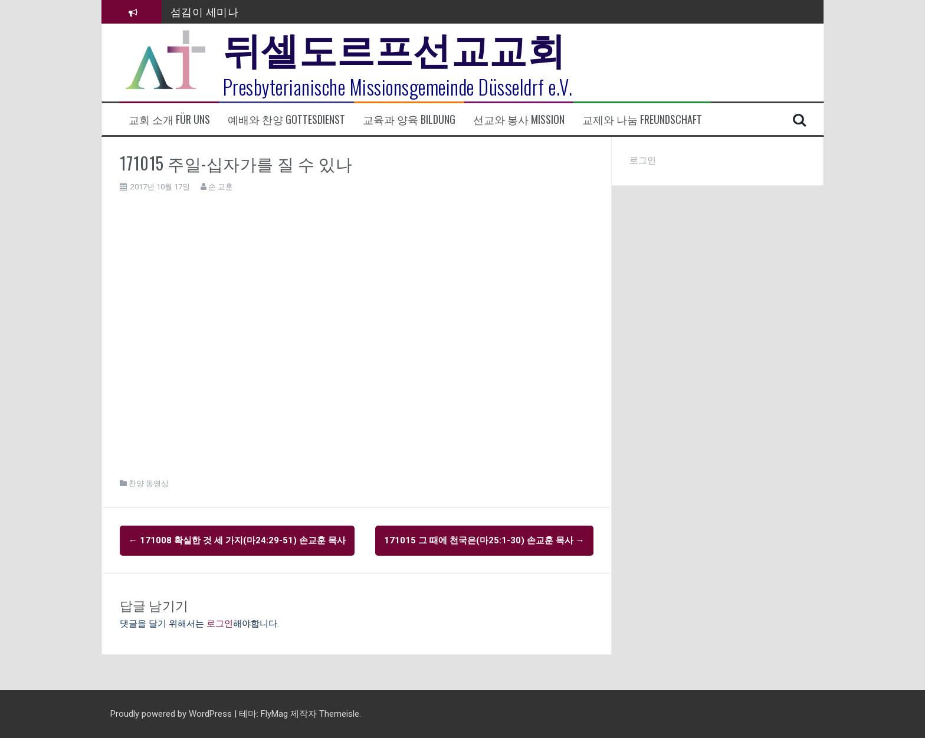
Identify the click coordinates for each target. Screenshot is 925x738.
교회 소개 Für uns (169, 119)
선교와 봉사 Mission (519, 119)
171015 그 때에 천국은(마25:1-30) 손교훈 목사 (484, 540)
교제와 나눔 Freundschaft (642, 119)
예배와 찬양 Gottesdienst (286, 119)
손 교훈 (220, 186)
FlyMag (274, 714)
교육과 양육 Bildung (409, 119)
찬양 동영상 (149, 483)
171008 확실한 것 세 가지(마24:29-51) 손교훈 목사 (237, 540)
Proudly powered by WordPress (172, 714)
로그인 (219, 623)
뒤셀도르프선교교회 (394, 47)
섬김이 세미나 (204, 11)
